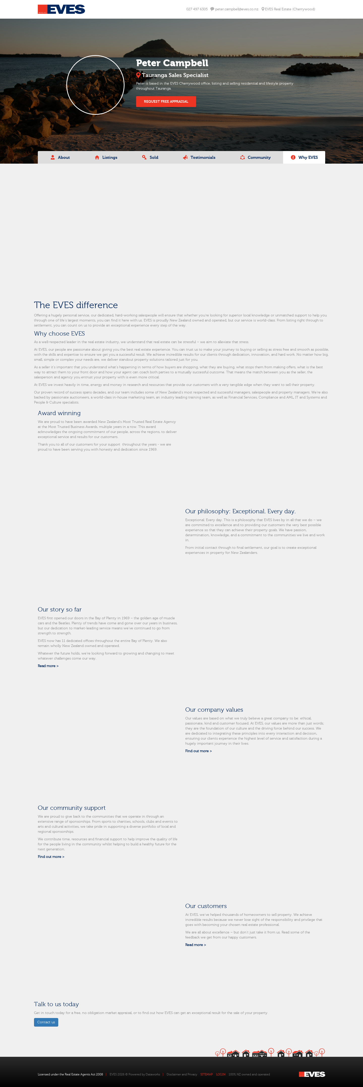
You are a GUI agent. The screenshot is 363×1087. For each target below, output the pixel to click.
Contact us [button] (46, 1022)
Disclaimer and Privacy (182, 1074)
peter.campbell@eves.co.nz (234, 9)
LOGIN (220, 1074)
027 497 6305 (197, 9)
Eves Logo (61, 9)
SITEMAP (206, 1074)
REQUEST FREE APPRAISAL (166, 101)
